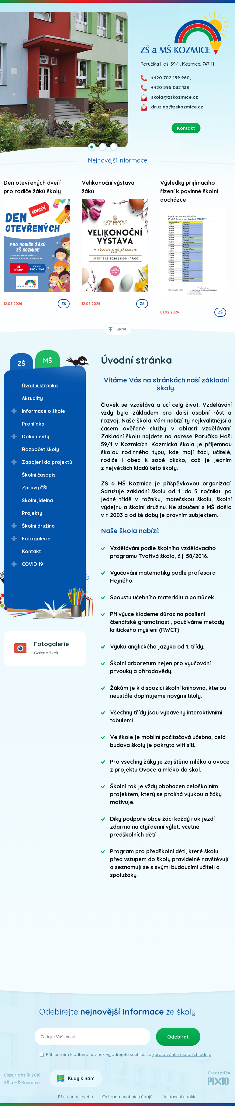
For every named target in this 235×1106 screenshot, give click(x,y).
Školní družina (38, 526)
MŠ (47, 360)
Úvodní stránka (40, 385)
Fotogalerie (36, 539)
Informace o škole (43, 411)
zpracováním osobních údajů (181, 1054)
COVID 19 (32, 564)
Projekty (32, 513)
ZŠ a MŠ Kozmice (185, 33)
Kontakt (31, 551)
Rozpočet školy (40, 449)
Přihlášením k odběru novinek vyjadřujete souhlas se (128, 1054)
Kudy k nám (81, 1078)
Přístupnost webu (75, 1096)
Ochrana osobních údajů (127, 1096)
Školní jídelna (37, 500)
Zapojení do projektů (47, 462)
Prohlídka (33, 424)
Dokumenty (35, 436)
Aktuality (32, 398)
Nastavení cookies (180, 1096)
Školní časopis (38, 475)
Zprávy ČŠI (34, 488)
